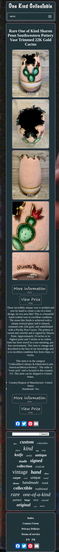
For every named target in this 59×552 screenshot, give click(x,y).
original (24, 504)
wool (45, 483)
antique (41, 455)
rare (15, 494)
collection (24, 466)
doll (37, 451)
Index (30, 518)
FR (33, 539)
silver (46, 473)
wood (46, 478)
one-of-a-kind (36, 494)
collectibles (42, 443)
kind (28, 448)
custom (27, 441)
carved (45, 500)
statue (39, 466)
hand (36, 472)
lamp (44, 450)
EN (28, 539)
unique (35, 477)
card (25, 478)
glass (15, 444)
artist (29, 455)
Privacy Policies (31, 528)
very (35, 500)
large (27, 500)
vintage (20, 472)
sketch (42, 506)
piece (18, 450)
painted (17, 500)
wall (35, 506)
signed (36, 460)
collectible (23, 488)
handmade (30, 482)
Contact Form (30, 523)
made (23, 461)
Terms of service (30, 534)
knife (18, 454)
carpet (17, 477)
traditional (41, 488)
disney (16, 483)
